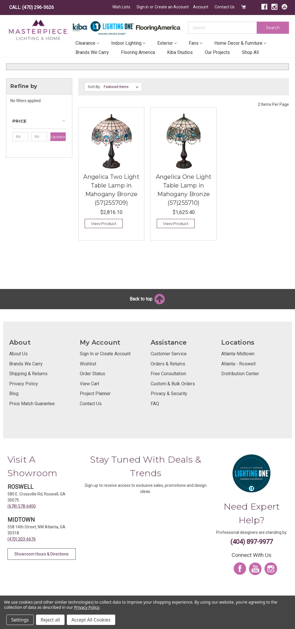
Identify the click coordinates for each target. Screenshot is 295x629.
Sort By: (94, 87)
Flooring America (138, 52)
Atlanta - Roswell (238, 364)
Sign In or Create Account (105, 353)
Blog (13, 393)
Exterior (167, 43)
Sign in (143, 7)
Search (273, 27)
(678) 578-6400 (21, 506)
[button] (39, 123)
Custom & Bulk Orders (173, 383)
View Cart (89, 383)
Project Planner (95, 393)
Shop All (250, 52)
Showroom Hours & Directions (41, 554)
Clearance (87, 43)
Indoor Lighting (128, 43)
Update (58, 136)
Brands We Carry (92, 52)
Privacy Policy (23, 383)
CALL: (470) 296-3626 (31, 7)
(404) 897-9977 (251, 541)
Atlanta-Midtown (237, 353)
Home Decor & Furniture (240, 43)
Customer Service (169, 353)
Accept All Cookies (91, 620)
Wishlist (88, 364)
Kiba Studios (180, 52)
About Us (18, 353)
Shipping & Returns (28, 373)
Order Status (92, 373)
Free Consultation (168, 373)
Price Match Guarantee (32, 403)
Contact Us (225, 7)
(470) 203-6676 (21, 539)
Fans (195, 43)
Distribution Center (240, 373)
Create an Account (172, 7)
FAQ (155, 403)
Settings (20, 620)
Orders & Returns (168, 364)
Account (200, 7)
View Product (103, 223)
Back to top (148, 299)
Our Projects (217, 52)
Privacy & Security (169, 393)
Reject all (50, 620)
